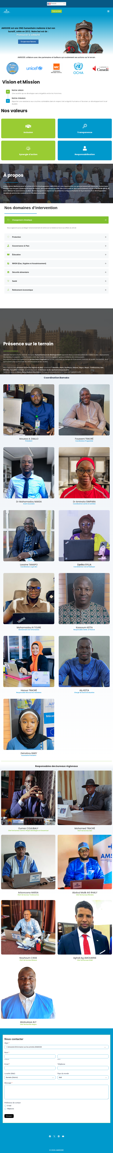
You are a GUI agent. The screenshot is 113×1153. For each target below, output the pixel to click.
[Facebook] (50, 1136)
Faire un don (56, 11)
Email (7, 1063)
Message (8, 1082)
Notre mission (18, 97)
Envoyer (9, 1115)
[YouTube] (63, 1136)
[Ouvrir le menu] (108, 11)
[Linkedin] (59, 1136)
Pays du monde (63, 1073)
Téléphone (61, 1063)
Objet (6, 1042)
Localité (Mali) (9, 1073)
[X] (54, 1136)
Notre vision (18, 89)
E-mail (7, 1105)
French (52, 3)
